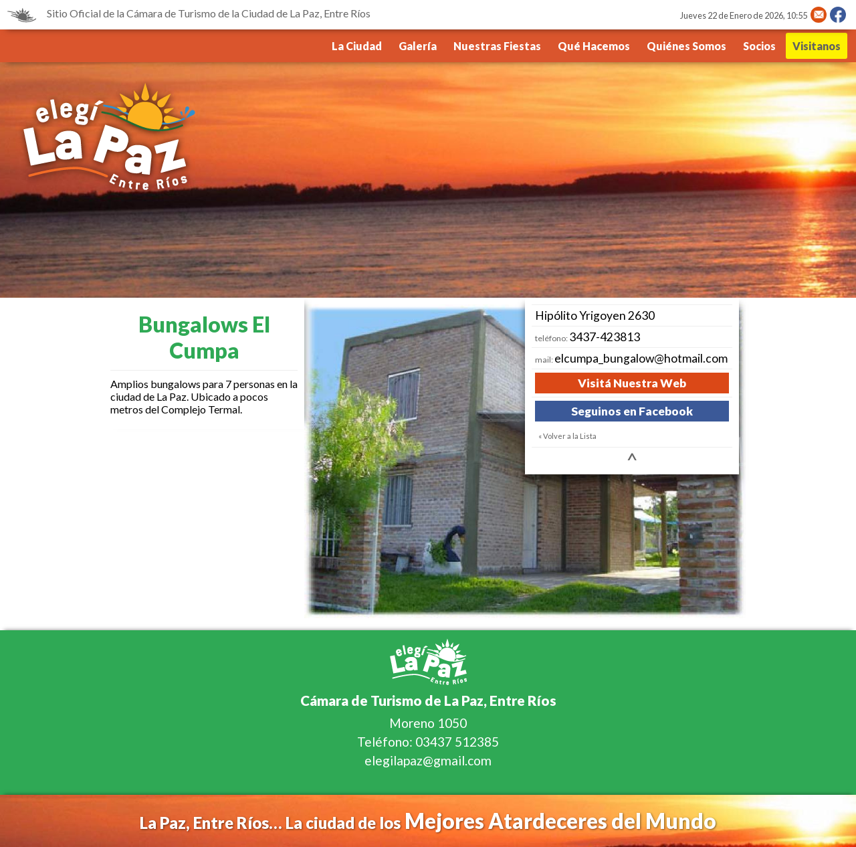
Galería (418, 45)
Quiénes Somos (686, 45)
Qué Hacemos (594, 45)
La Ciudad (357, 45)
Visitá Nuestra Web (632, 383)
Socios (759, 45)
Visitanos (816, 45)
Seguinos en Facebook (632, 411)
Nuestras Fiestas (497, 45)
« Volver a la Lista (567, 436)
